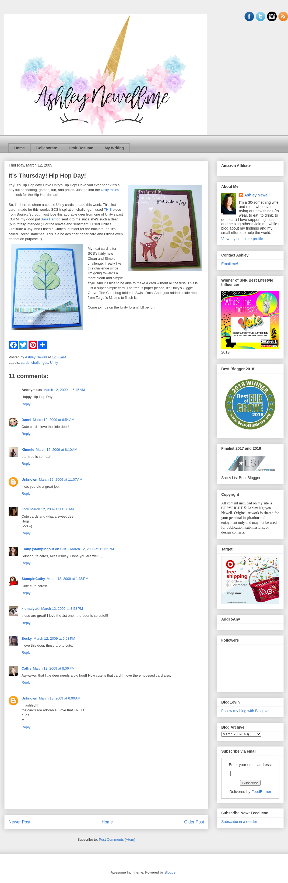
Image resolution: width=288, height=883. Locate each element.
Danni (26, 420)
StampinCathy (33, 579)
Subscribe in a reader (239, 821)
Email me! (229, 264)
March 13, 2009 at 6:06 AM (59, 698)
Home (19, 148)
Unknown (29, 479)
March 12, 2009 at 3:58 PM (62, 609)
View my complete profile (242, 239)
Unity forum (110, 190)
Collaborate (46, 148)
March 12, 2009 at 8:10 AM (56, 450)
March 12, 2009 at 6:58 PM (54, 638)
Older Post (194, 822)
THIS (108, 209)
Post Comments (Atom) (117, 839)
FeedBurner (261, 791)
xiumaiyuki (31, 609)
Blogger (170, 872)
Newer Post (19, 822)
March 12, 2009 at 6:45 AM (64, 390)
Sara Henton (50, 219)
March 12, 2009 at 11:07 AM (61, 479)
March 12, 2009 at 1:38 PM (67, 579)
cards (25, 363)
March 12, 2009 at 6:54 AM (53, 420)
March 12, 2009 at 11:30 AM (52, 509)
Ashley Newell (257, 195)
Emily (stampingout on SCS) (45, 549)
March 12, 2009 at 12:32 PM (92, 549)
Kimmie (28, 450)
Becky (27, 638)
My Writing (114, 148)
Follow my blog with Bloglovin (246, 711)
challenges (39, 363)
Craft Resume (81, 148)
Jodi (25, 509)
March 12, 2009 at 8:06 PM (54, 668)
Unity (54, 363)
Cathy (26, 668)
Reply (26, 404)
